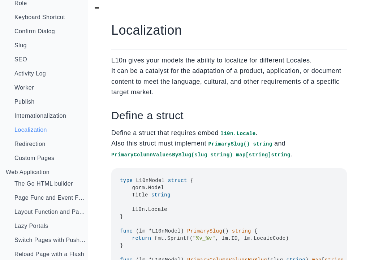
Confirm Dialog (34, 31)
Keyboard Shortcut (39, 17)
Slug (20, 45)
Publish (24, 102)
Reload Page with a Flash (49, 254)
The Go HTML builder (43, 184)
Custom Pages (34, 158)
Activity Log (30, 73)
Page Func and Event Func (51, 198)
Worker (24, 87)
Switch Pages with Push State (53, 240)
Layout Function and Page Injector (53, 212)
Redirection (30, 144)
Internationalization (40, 116)
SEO (20, 59)
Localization (30, 130)
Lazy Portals (31, 226)
